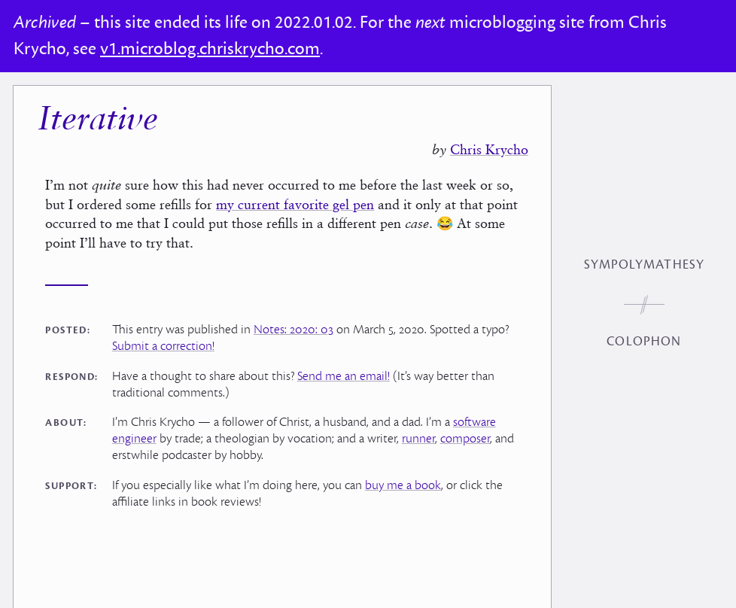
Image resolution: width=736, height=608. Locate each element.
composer (465, 438)
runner (418, 438)
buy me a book (403, 485)
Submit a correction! (163, 346)
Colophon (644, 341)
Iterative (98, 120)
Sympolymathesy (644, 265)
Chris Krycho (489, 149)
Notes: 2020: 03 (293, 329)
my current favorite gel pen (295, 204)
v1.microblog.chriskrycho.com (210, 49)
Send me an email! (343, 376)
